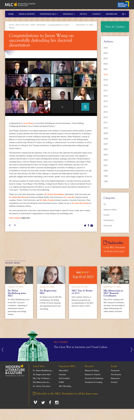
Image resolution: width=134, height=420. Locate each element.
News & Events (22, 25)
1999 (106, 176)
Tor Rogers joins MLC (48, 292)
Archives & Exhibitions (94, 378)
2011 (106, 122)
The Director (116, 374)
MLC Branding (65, 386)
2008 (106, 139)
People (83, 14)
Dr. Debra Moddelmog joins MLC (17, 293)
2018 (106, 85)
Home (11, 14)
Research (69, 14)
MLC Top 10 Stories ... (42, 378)
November (41, 25)
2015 (106, 101)
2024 (106, 53)
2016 (106, 96)
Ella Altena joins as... (41, 382)
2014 (106, 106)
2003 (106, 155)
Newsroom (111, 14)
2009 (106, 133)
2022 (106, 64)
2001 (106, 165)
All (105, 204)
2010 (106, 128)
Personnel (108, 226)
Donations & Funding (93, 382)
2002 (106, 160)
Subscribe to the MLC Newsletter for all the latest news (65, 393)
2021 (106, 69)
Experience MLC (49, 14)
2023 (106, 58)
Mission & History (92, 370)
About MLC (63, 370)
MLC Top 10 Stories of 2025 (82, 292)
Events (106, 215)
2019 (106, 80)
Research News (110, 210)
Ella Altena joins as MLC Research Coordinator (113, 293)
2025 (106, 48)
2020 (33, 25)
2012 (106, 117)
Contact (96, 14)
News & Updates (27, 14)
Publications (109, 220)
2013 (106, 112)
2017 (106, 90)
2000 (106, 171)
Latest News (39, 366)
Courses (62, 374)
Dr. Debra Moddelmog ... (43, 370)
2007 (106, 144)
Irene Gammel (14, 218)
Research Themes (92, 374)
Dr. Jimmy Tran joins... (42, 386)
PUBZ (61, 382)
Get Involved (64, 378)
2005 (106, 149)
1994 (106, 181)
